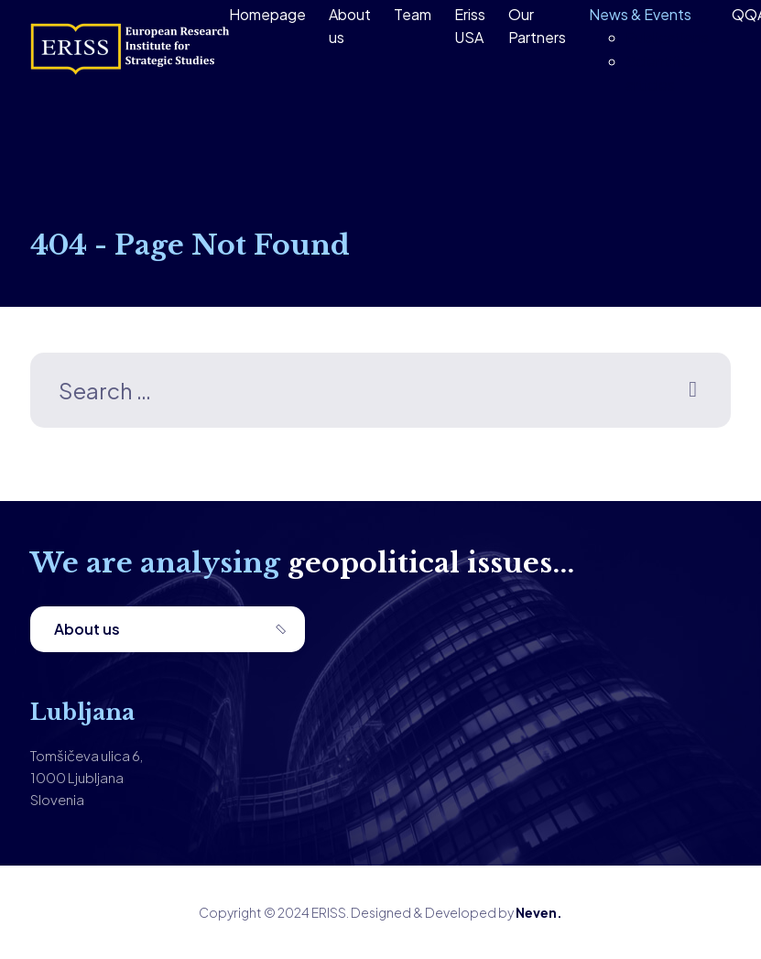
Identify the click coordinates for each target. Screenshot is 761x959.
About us (87, 628)
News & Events (640, 14)
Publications (667, 37)
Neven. (539, 912)
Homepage (267, 14)
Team (412, 14)
